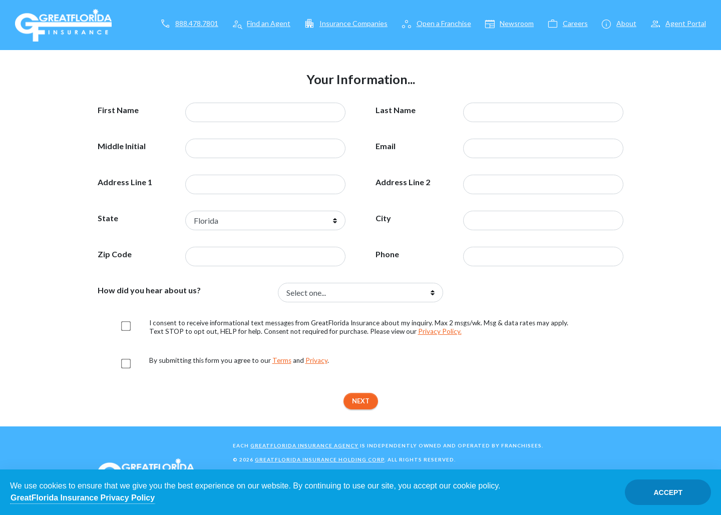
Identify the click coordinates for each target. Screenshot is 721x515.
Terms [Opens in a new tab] (281, 360)
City (383, 218)
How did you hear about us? (149, 290)
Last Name (396, 110)
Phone (387, 254)
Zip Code (115, 254)
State (108, 218)
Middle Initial (122, 146)
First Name (118, 110)
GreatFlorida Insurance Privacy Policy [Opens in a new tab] (83, 497)
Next (361, 401)
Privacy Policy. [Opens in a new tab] (440, 331)
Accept (667, 492)
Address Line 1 (125, 182)
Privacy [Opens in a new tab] (316, 360)
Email (386, 146)
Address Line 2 (403, 182)
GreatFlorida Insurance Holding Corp (320, 459)
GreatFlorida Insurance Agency (304, 445)
